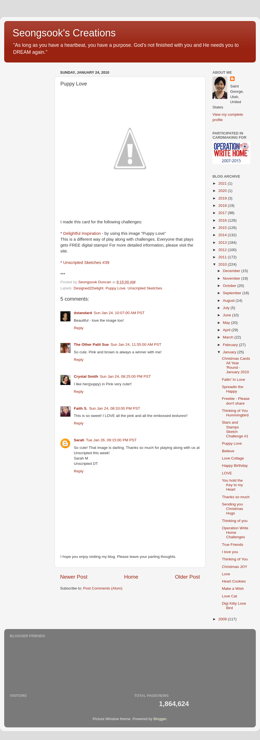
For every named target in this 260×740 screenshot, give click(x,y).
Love (226, 574)
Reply (79, 328)
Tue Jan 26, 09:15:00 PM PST (111, 440)
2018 (223, 205)
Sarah (79, 440)
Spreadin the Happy (233, 389)
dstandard (83, 313)
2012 (223, 250)
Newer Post (74, 577)
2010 (223, 264)
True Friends (232, 544)
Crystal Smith (86, 376)
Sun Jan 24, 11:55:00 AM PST (135, 344)
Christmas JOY (234, 567)
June (227, 315)
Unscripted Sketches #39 (86, 262)
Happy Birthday (235, 465)
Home (131, 577)
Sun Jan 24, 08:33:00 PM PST (114, 408)
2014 (223, 235)
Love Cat (229, 596)
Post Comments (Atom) (102, 588)
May (227, 323)
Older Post (187, 577)
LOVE (227, 473)
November (232, 278)
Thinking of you (235, 521)
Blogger (159, 719)
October (230, 286)
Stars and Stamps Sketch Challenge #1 (235, 429)
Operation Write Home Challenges (235, 532)
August (229, 300)
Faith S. (81, 408)
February (231, 345)
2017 (223, 213)
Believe (228, 451)
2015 (223, 228)
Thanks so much (236, 497)
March (228, 337)
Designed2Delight (88, 288)
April (227, 330)
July (227, 308)
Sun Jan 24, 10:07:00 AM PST (119, 313)
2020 (223, 191)
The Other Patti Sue (91, 344)
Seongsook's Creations (64, 33)
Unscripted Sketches (144, 288)
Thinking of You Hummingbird (235, 413)
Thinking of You (235, 559)
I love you (230, 552)
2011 (223, 257)
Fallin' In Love (233, 379)
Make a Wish (233, 588)
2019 (223, 198)
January (230, 352)
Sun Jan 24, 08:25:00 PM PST (125, 376)
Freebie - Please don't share (236, 400)
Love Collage (233, 458)
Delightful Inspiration (82, 233)
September (232, 293)
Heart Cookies (234, 581)
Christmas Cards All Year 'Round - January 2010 (236, 365)
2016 (223, 220)
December (232, 271)
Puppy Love (115, 288)
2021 (223, 183)
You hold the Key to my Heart (232, 484)
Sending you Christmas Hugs (232, 508)
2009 (223, 619)
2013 (223, 242)
